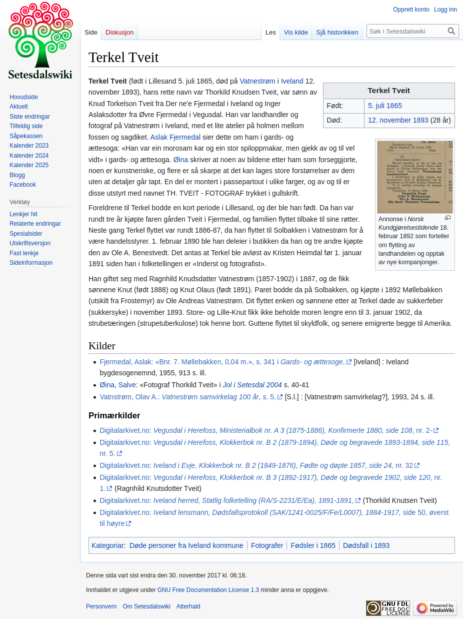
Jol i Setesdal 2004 (252, 385)
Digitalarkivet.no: (227, 500)
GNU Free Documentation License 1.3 (208, 589)
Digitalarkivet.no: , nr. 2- (266, 430)
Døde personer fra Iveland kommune (187, 545)
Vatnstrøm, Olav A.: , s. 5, (188, 397)
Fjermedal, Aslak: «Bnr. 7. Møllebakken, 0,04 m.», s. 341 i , (222, 362)
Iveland (292, 81)
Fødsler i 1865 (312, 545)
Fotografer (267, 545)
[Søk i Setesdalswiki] (412, 31)
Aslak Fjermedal (175, 137)
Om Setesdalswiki (146, 606)
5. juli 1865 (385, 106)
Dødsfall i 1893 (366, 545)
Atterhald (188, 606)
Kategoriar (108, 545)
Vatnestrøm (257, 81)
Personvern (101, 606)
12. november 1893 (398, 120)
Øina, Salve (118, 385)
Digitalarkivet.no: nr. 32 (256, 465)
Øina (181, 160)
